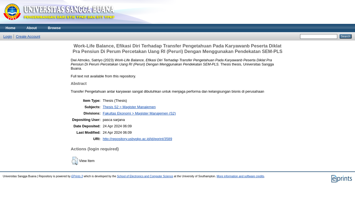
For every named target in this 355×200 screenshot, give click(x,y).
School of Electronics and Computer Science (145, 176)
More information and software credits (240, 176)
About (32, 28)
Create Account (28, 36)
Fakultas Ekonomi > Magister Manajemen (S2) (139, 113)
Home (11, 28)
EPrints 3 (77, 176)
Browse (54, 28)
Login (7, 36)
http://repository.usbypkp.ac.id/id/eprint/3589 (137, 139)
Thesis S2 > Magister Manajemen (129, 107)
